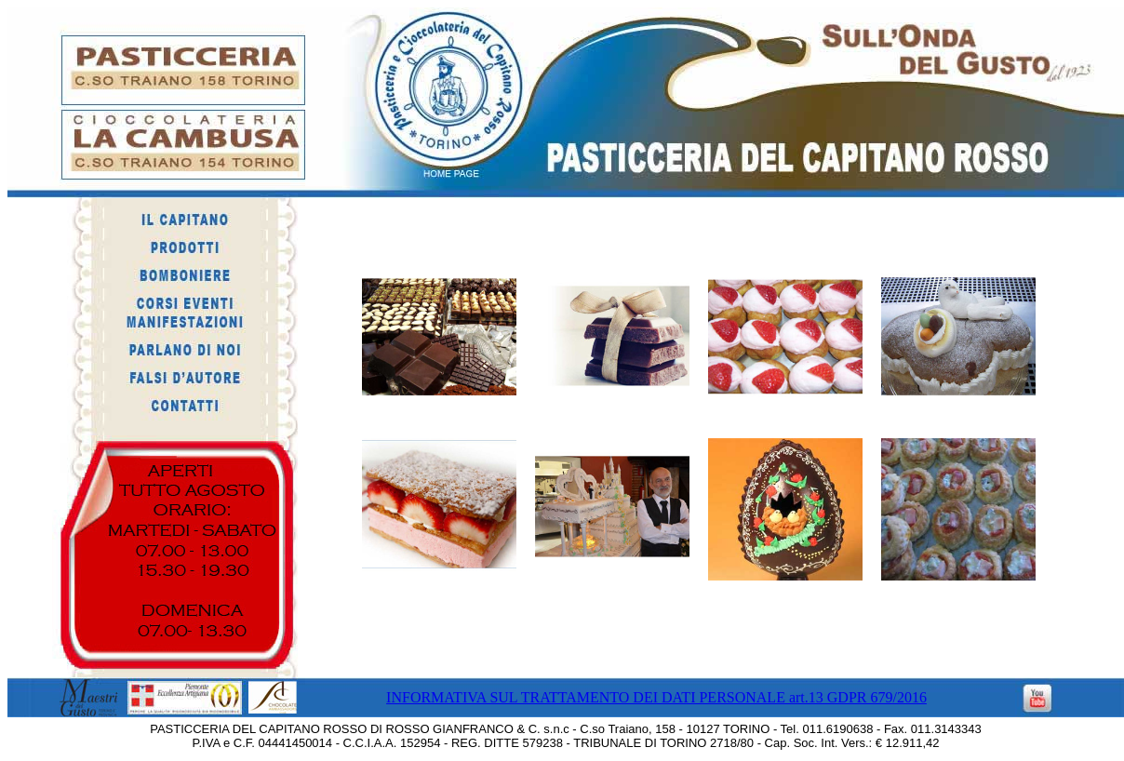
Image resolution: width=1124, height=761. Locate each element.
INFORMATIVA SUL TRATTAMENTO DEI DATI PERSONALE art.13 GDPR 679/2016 (656, 697)
